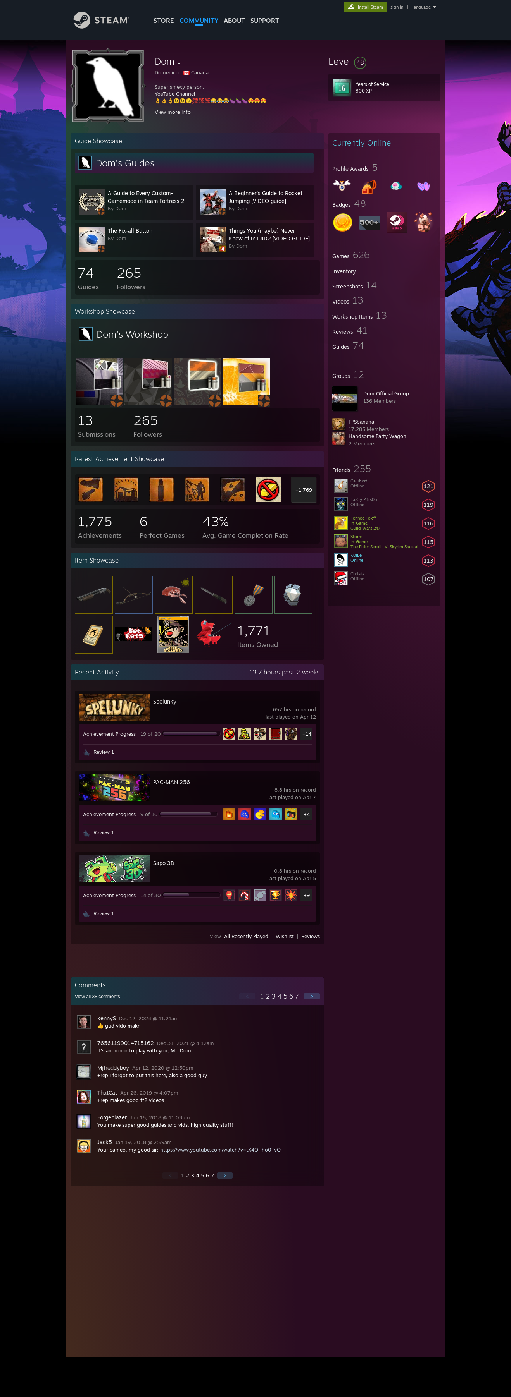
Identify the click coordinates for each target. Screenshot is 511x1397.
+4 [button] (307, 814)
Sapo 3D (163, 863)
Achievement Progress (109, 734)
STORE (164, 20)
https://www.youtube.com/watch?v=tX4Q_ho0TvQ (220, 1149)
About (234, 20)
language (422, 7)
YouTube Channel (175, 94)
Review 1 (103, 752)
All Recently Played (246, 936)
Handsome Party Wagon (377, 436)
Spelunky (164, 701)
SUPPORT (264, 20)
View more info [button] (173, 112)
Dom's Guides (125, 163)
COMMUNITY (199, 20)
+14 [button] (306, 734)
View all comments (97, 996)
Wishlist (285, 936)
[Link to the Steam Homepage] (107, 26)
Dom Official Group (386, 393)
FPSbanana (361, 422)
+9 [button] (307, 895)
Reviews (310, 936)
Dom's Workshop (132, 334)
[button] (384, 61)
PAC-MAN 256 (171, 782)
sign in (396, 7)
